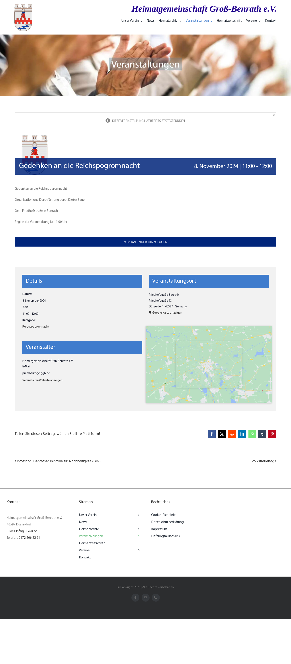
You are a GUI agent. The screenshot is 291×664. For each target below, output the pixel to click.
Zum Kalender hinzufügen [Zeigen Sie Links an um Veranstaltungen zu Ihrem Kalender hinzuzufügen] (145, 242)
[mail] (146, 598)
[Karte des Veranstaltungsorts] (209, 364)
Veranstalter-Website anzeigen (42, 380)
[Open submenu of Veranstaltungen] (138, 536)
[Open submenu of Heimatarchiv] (138, 529)
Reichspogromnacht (35, 326)
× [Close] (274, 115)
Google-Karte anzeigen (167, 313)
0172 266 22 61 (29, 538)
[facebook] (135, 598)
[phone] (156, 598)
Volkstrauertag (263, 461)
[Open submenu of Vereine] (138, 550)
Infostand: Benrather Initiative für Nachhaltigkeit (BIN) (59, 461)
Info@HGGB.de (26, 531)
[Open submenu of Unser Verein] (138, 515)
